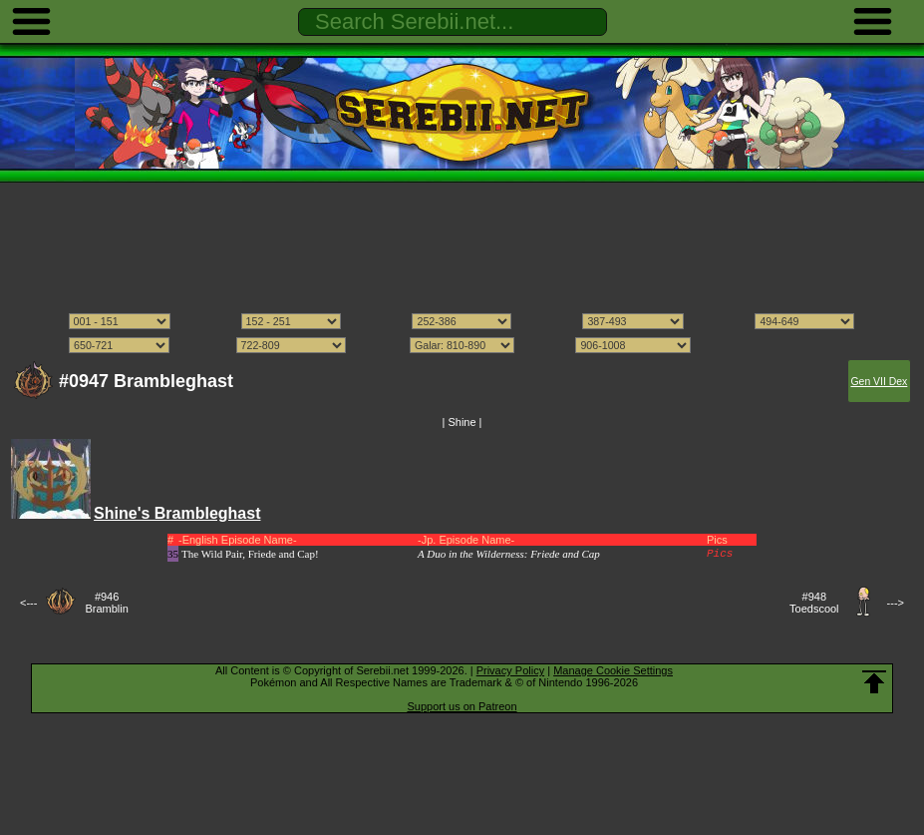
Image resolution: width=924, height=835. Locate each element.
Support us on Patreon (461, 706)
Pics (720, 554)
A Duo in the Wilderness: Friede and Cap (509, 554)
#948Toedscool (814, 603)
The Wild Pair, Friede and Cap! (250, 554)
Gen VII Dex (878, 381)
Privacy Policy (510, 670)
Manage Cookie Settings (613, 670)
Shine (461, 422)
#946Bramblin (106, 603)
